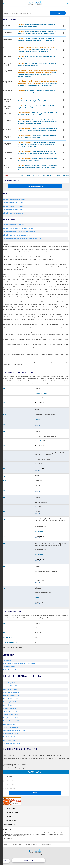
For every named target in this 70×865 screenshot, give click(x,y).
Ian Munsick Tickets (9, 708)
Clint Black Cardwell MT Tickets (13, 202)
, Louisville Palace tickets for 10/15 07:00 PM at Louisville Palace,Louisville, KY (37, 136)
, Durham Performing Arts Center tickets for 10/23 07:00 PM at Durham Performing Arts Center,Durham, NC (37, 152)
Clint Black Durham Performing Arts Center (17, 235)
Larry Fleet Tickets (9, 740)
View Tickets (63, 26)
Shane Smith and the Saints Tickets (14, 730)
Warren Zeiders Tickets (10, 727)
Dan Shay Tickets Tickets (11, 686)
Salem (37, 507)
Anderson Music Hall (41, 393)
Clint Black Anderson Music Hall (13, 224)
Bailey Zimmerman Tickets (11, 718)
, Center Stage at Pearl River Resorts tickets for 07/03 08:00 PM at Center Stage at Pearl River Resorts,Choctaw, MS (37, 32)
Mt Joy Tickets (7, 705)
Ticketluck (35, 3)
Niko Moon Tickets (9, 724)
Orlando (37, 576)
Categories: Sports (10, 808)
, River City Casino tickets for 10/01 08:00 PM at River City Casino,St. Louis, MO (37, 107)
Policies (43, 855)
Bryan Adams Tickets (35, 175)
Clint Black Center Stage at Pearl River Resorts (18, 228)
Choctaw (37, 419)
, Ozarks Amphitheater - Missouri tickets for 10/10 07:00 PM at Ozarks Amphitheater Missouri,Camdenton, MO (37, 129)
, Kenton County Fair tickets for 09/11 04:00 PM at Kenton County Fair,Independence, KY (37, 83)
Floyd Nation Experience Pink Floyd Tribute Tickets (19, 663)
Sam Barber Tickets (9, 737)
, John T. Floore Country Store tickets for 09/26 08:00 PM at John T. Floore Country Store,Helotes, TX (37, 100)
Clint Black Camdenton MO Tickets (14, 199)
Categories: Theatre (10, 816)
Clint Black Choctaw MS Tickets (13, 209)
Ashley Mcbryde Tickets (10, 698)
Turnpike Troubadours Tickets (12, 721)
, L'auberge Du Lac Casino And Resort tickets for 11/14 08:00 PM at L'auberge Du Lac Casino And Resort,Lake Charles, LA (37, 167)
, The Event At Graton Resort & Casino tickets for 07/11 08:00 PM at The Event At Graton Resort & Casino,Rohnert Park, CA (37, 40)
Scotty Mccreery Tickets (10, 733)
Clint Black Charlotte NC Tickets (13, 206)
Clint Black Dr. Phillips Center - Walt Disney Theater (19, 231)
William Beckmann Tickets (11, 670)
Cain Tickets (7, 660)
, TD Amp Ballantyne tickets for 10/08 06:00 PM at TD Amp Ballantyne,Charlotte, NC (37, 113)
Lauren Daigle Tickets (10, 683)
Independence (39, 531)
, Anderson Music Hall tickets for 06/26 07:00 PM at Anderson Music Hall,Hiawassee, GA (36, 25)
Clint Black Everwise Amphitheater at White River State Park (22, 238)
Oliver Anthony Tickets (10, 711)
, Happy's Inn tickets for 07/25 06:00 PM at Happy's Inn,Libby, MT (36, 57)
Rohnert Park (38, 441)
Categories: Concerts (11, 812)
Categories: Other (10, 820)
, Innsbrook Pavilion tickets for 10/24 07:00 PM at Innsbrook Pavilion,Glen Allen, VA (37, 159)
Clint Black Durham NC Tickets (13, 213)
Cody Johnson (22, 175)
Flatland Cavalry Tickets (10, 714)
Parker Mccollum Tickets (11, 692)
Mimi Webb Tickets (9, 666)
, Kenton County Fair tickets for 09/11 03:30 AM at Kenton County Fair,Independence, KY (37, 73)
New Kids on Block (50, 175)
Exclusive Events (9, 824)
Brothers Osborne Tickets (11, 695)
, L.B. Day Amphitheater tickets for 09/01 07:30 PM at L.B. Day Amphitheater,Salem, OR (37, 64)
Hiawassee (38, 398)
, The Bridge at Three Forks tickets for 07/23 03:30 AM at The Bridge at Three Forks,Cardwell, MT (37, 49)
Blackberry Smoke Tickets (11, 702)
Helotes (37, 597)
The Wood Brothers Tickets (11, 743)
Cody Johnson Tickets (10, 689)
